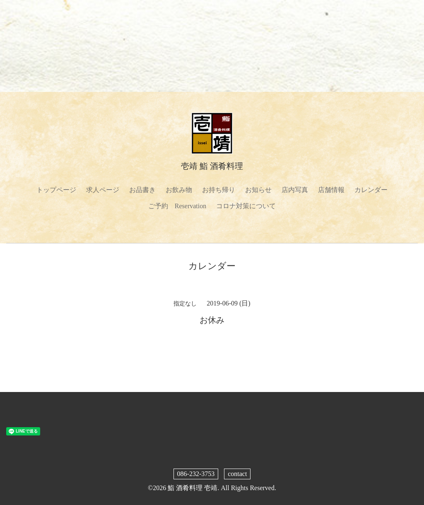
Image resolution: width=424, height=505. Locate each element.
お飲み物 (179, 189)
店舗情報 (331, 189)
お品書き (142, 189)
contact (237, 473)
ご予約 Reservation (177, 205)
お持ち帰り (218, 189)
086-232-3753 (196, 473)
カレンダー (371, 189)
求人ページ (102, 189)
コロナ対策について (246, 205)
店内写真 (295, 189)
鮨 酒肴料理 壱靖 (192, 487)
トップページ (56, 189)
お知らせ (258, 189)
